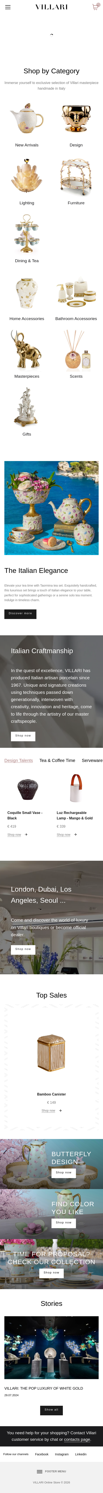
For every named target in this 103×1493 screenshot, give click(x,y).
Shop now (23, 735)
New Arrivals (27, 145)
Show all (51, 1409)
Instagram (62, 1454)
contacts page (77, 1439)
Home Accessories (27, 318)
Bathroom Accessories (76, 318)
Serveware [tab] (92, 760)
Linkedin (80, 1454)
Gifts (26, 434)
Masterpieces (26, 376)
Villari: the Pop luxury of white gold (43, 1388)
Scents (76, 376)
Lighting (26, 203)
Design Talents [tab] (18, 760)
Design (76, 145)
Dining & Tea (27, 260)
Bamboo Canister (51, 1094)
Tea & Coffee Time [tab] (57, 760)
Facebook (41, 1454)
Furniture (76, 203)
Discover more (20, 613)
